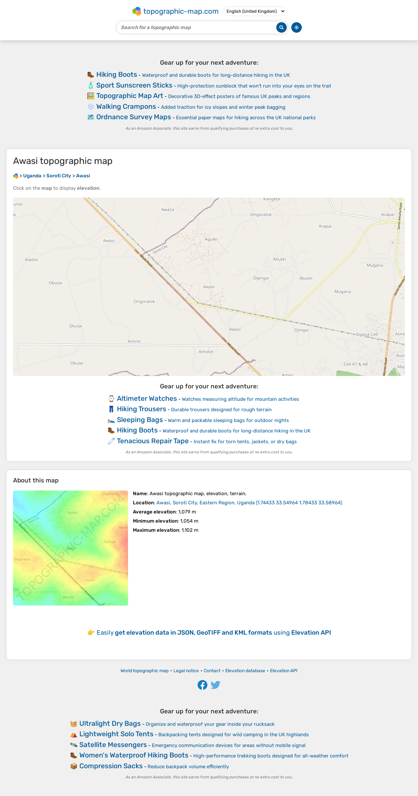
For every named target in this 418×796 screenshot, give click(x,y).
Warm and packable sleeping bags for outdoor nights (228, 420)
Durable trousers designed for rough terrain (221, 410)
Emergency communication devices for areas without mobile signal (229, 745)
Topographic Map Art (129, 95)
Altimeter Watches (147, 398)
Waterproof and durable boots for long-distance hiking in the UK (216, 75)
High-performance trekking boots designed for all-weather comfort (270, 756)
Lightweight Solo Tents (116, 734)
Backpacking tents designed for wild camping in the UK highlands (233, 735)
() (249, 503)
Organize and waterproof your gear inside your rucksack (210, 724)
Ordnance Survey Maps (133, 117)
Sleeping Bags (140, 419)
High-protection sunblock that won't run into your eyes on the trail (254, 86)
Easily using (214, 632)
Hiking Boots (116, 74)
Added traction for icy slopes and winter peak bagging (223, 107)
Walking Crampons (126, 106)
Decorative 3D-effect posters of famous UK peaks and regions (239, 96)
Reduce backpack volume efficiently (188, 767)
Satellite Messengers (113, 744)
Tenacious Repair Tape (153, 441)
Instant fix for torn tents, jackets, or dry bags (245, 442)
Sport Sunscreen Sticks (134, 85)
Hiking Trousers (141, 409)
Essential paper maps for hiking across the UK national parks (246, 118)
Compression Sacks (111, 766)
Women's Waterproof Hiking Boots (133, 755)
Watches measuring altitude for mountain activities (240, 399)
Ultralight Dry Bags (110, 723)
